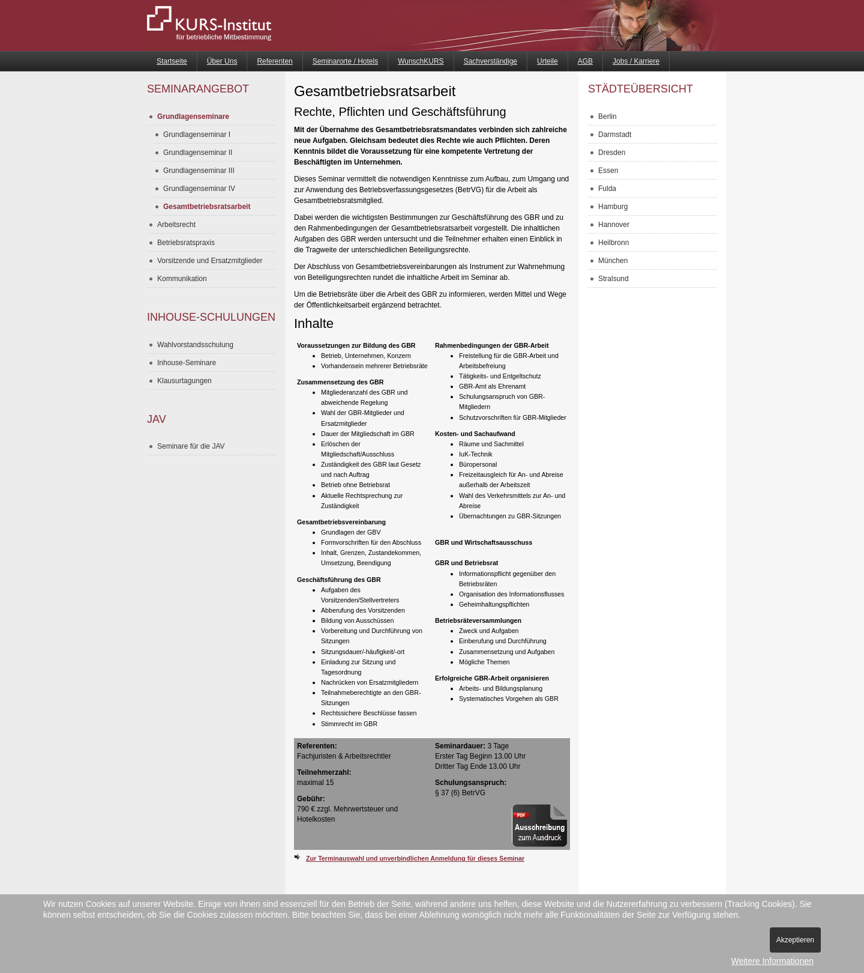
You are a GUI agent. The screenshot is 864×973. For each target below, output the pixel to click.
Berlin (607, 116)
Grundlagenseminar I (196, 134)
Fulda (607, 188)
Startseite (172, 61)
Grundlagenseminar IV (199, 188)
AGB (585, 61)
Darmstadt (614, 134)
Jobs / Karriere (636, 61)
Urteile (547, 61)
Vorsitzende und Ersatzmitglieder (209, 260)
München (613, 260)
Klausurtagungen (184, 381)
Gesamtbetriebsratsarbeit (206, 206)
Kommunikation (182, 278)
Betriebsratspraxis (186, 242)
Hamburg (613, 206)
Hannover (613, 224)
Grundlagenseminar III (199, 170)
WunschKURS (420, 61)
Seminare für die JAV (191, 446)
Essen (608, 170)
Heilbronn (613, 242)
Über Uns (222, 61)
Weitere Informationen (772, 961)
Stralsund (613, 278)
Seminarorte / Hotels (345, 61)
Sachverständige (490, 61)
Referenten (274, 61)
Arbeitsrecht (176, 224)
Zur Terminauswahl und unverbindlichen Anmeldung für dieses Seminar (415, 858)
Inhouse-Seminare (186, 363)
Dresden (611, 152)
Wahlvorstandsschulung (195, 345)
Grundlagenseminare (193, 116)
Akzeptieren (795, 940)
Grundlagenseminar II (197, 152)
